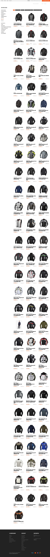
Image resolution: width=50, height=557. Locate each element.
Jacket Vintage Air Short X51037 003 (17, 24)
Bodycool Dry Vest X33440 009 (17, 230)
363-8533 (45, 0)
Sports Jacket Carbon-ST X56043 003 (43, 281)
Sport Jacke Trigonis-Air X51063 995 (19, 298)
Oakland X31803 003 (43, 40)
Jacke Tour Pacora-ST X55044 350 (18, 162)
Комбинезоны (3, 16)
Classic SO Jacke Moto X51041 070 (43, 332)
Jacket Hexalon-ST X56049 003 (17, 419)
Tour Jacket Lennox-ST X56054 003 (31, 419)
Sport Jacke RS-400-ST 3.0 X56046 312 (31, 332)
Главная (2, 0)
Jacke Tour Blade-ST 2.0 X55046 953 (31, 162)
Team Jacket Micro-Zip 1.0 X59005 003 (31, 196)
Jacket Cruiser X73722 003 (18, 505)
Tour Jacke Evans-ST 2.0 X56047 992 (30, 281)
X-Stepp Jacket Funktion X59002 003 (43, 24)
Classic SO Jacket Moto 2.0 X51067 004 (31, 436)
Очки (2, 24)
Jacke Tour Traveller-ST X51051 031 (43, 128)
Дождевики (23, 536)
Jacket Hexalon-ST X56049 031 (42, 402)
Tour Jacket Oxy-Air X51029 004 (43, 419)
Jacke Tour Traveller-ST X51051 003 (31, 128)
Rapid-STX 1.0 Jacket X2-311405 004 (43, 453)
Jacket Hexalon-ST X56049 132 (42, 384)
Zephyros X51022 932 (31, 58)
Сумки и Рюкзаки (4, 28)
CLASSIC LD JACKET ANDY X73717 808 (43, 247)
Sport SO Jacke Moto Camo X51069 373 (30, 264)
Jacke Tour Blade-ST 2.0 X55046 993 (44, 162)
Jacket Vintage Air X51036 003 (42, 59)
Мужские (10, 0)
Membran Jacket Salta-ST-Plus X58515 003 (31, 402)
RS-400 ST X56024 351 (44, 486)
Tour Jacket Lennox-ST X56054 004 (31, 453)
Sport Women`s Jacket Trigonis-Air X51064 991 (18, 402)
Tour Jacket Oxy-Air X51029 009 (18, 470)
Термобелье (3, 29)
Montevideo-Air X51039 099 (44, 76)
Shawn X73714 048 (18, 93)
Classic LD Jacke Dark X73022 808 (43, 505)
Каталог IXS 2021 (11, 539)
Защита (2, 15)
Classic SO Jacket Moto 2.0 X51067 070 (44, 436)
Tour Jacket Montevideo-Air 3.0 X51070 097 (30, 384)
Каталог (5, 0)
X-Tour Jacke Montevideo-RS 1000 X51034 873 (30, 76)
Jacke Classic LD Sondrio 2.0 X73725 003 (30, 179)
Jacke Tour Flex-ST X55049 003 (17, 179)
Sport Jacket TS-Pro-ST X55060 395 (18, 453)
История (10, 536)
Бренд (10, 537)
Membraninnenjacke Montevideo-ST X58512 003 (19, 41)
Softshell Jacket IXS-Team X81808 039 (30, 24)
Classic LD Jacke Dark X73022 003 (18, 128)
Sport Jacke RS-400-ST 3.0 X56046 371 (43, 264)
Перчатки (3, 25)
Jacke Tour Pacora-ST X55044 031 (30, 366)
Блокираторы (3, 11)
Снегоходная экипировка (25, 539)
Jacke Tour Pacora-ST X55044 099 (43, 145)
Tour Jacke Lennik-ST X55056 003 (18, 366)
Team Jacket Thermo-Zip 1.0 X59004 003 (18, 247)
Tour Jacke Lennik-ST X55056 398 (30, 349)
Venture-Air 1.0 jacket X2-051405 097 (30, 470)
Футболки (3, 30)
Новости (10, 535)
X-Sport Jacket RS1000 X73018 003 (31, 94)
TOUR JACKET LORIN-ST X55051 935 (18, 213)
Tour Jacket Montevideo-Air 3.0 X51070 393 (18, 384)
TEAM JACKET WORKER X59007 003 (44, 213)
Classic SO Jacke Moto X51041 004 (18, 196)
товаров (45, 3)
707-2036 (48, 0)
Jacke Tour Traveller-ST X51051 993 (18, 145)
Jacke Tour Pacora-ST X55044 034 (18, 332)
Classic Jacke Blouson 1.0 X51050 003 (43, 179)
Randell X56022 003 (18, 58)
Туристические (40, 22)
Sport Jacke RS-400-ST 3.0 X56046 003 (31, 247)
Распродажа (3, 33)
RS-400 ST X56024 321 (31, 486)
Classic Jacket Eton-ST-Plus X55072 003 (43, 298)
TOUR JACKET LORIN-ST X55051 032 (43, 315)
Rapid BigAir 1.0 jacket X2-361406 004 (43, 470)
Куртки (7, 0)
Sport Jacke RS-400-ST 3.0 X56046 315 (31, 315)
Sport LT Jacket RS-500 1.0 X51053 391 (43, 230)
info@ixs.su (28, 0)
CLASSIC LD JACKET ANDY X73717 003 (30, 213)
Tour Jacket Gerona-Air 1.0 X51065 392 (18, 281)
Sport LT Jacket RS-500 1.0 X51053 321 (43, 349)
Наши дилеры (11, 538)
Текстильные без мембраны (17, 22)
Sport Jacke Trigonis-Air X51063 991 (31, 298)
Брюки (2, 12)
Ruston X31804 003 (30, 40)
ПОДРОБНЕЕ (22, 26)
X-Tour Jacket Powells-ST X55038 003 (31, 505)
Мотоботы (3, 23)
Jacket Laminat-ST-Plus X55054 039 (19, 349)
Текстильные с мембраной (17, 57)
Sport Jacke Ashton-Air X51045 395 (31, 111)
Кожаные (15, 74)
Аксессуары (3, 10)
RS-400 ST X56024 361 (19, 521)
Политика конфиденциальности (13, 553)
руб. (42, 3)
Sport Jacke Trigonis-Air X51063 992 (19, 264)
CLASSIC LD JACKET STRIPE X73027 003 (43, 196)
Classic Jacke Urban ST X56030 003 (18, 111)
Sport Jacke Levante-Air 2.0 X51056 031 (44, 94)
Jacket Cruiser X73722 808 (18, 76)
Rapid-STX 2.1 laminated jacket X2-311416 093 (18, 487)
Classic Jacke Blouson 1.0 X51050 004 (43, 111)
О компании (8, 3)
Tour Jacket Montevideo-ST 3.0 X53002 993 (43, 366)
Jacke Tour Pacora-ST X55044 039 (30, 145)
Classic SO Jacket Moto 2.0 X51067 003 (19, 436)
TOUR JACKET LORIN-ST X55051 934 (30, 230)
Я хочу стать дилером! (35, 3)
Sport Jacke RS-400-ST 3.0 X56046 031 (18, 315)
